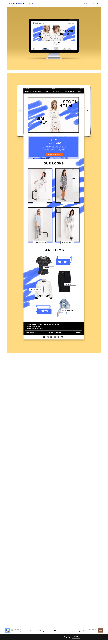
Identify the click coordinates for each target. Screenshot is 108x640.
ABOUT (92, 3)
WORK (86, 3)
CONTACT (98, 3)
